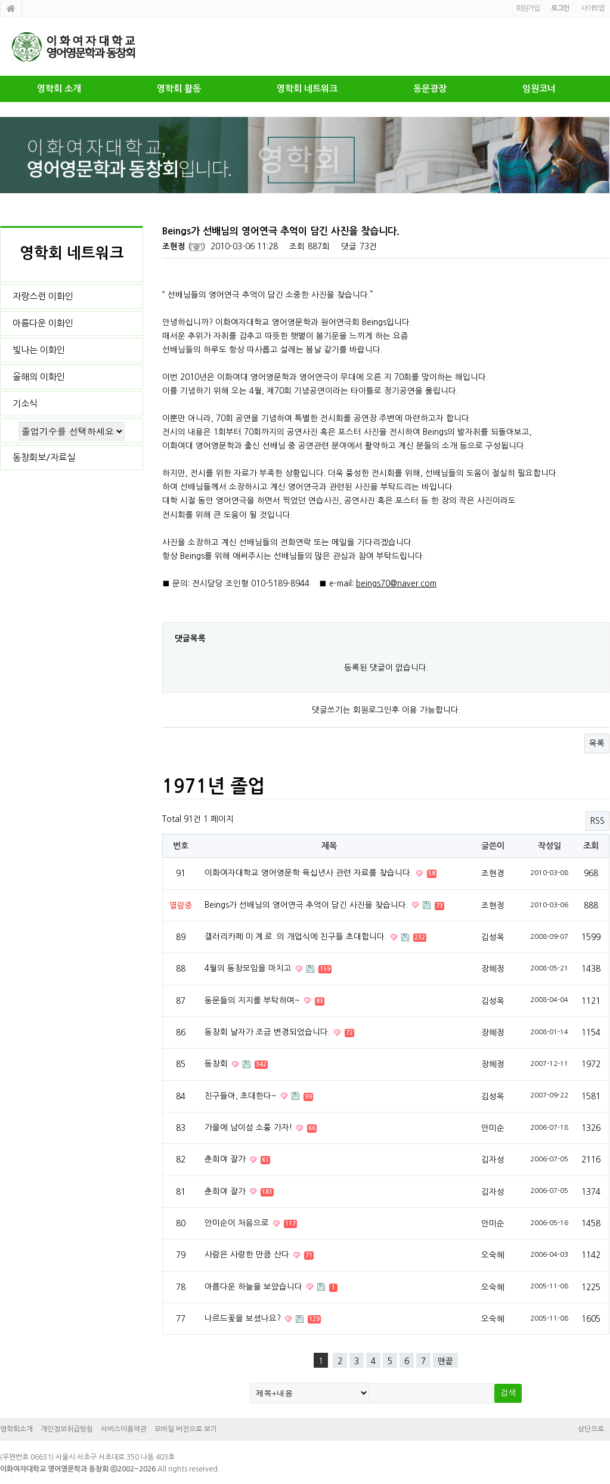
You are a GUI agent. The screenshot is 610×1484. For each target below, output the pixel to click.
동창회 (217, 1063)
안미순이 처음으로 (238, 1223)
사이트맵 (592, 8)
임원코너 (539, 88)
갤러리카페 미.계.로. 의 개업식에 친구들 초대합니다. (297, 936)
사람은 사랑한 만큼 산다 (248, 1254)
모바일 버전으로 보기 (185, 1429)
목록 (597, 743)
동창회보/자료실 (44, 457)
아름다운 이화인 (43, 323)
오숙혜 (492, 1255)
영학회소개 (16, 1429)
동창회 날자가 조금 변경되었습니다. (268, 1032)
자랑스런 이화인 (43, 296)
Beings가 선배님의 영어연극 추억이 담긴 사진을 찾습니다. (307, 905)
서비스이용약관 (124, 1429)
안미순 (492, 1128)
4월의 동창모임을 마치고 (249, 968)
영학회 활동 (179, 88)
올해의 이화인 (39, 376)
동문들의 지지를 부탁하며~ (253, 1000)
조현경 (492, 873)
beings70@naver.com (396, 583)
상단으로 (591, 1429)
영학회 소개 (59, 88)
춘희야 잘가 (226, 1159)
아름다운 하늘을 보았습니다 (255, 1286)
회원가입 (527, 8)
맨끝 (445, 1361)
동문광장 (430, 88)
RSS (597, 821)
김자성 (492, 1159)
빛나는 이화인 (39, 349)
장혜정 (492, 968)
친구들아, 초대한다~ (242, 1096)
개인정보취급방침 (67, 1429)
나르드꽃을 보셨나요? (244, 1318)
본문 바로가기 (0, 0)
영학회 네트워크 (307, 88)
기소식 (25, 403)
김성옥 (492, 937)
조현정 (173, 247)
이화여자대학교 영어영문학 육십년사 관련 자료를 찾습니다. (309, 872)
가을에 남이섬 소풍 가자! (250, 1127)
